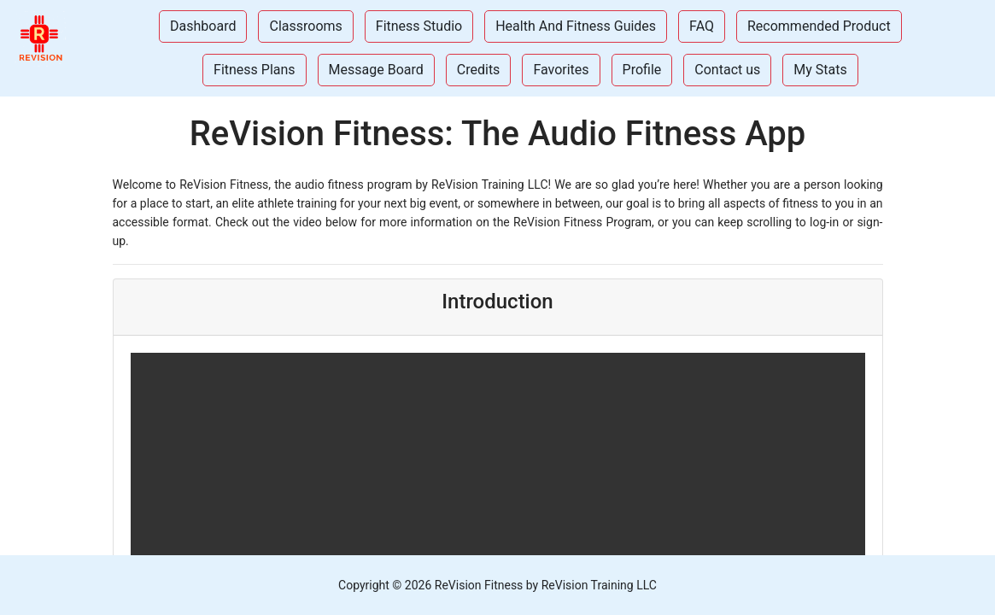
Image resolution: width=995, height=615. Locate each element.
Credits (478, 70)
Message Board (376, 70)
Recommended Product (819, 26)
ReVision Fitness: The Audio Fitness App (498, 134)
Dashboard (203, 26)
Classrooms (305, 26)
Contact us (727, 70)
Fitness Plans (255, 70)
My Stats (819, 70)
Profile (642, 70)
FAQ (701, 26)
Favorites (560, 70)
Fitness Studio (419, 26)
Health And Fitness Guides (575, 26)
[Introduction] (498, 212)
